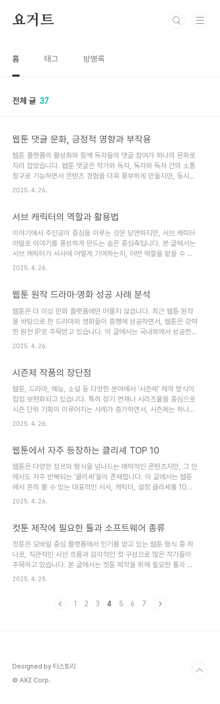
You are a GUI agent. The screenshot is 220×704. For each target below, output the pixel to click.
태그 (51, 59)
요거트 (32, 20)
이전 (60, 604)
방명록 (94, 59)
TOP (199, 670)
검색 (177, 20)
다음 (160, 604)
